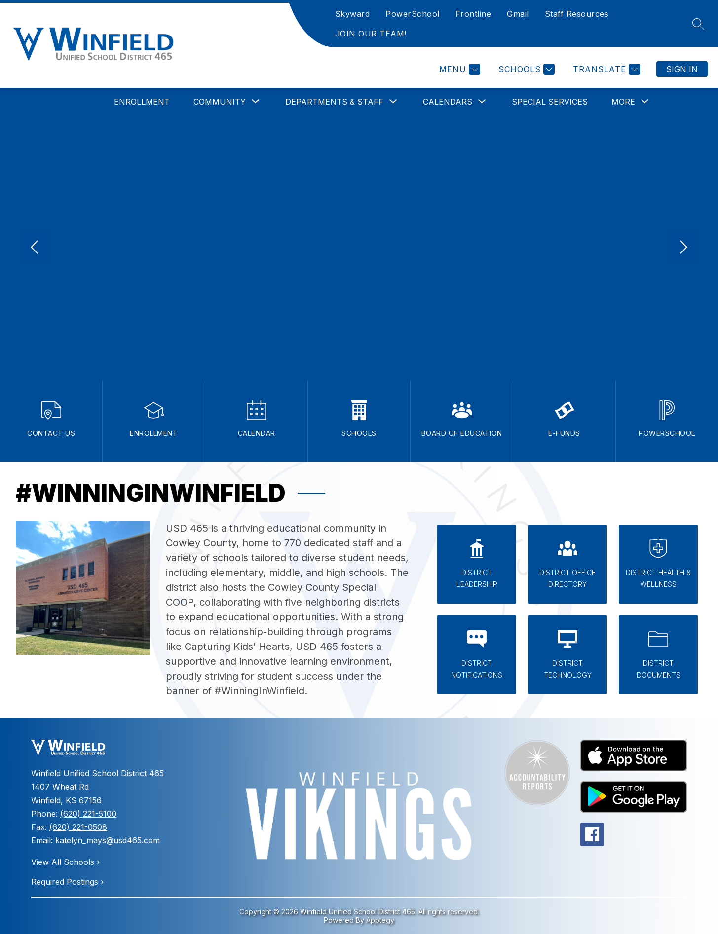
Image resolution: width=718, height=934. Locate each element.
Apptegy (380, 920)
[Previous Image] (35, 248)
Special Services (550, 102)
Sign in (682, 69)
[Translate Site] (605, 69)
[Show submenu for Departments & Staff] (334, 102)
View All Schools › (65, 862)
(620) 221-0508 (78, 827)
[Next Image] (682, 248)
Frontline (473, 14)
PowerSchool (412, 14)
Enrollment (142, 102)
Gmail (518, 14)
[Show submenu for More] (623, 102)
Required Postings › (67, 882)
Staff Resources (577, 14)
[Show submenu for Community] (219, 102)
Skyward (352, 14)
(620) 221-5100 (88, 814)
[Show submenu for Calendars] (447, 102)
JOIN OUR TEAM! (371, 33)
